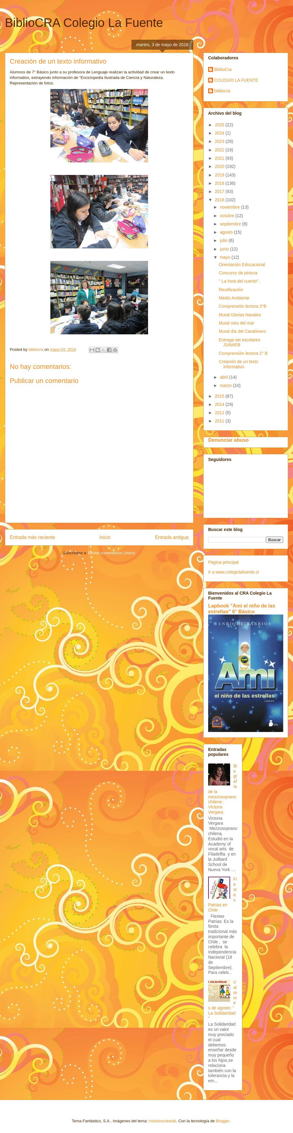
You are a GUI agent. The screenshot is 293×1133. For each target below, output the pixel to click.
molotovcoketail (162, 1121)
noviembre (230, 207)
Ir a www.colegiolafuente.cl (233, 572)
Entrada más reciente (32, 537)
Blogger (222, 1121)
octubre (227, 215)
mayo (225, 257)
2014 (220, 404)
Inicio (104, 537)
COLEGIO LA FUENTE (236, 80)
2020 (220, 166)
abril (224, 377)
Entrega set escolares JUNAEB (239, 342)
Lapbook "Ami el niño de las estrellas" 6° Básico (241, 608)
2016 (220, 199)
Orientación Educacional (242, 264)
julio (224, 240)
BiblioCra (223, 69)
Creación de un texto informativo (238, 364)
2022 (220, 149)
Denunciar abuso (228, 440)
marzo (226, 385)
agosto (227, 232)
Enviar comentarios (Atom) (111, 553)
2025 (220, 124)
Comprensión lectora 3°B (242, 306)
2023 (220, 141)
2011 (220, 420)
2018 (220, 183)
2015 (220, 396)
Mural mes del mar (236, 323)
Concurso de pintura (238, 272)
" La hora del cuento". (239, 281)
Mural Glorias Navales (240, 314)
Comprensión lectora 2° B (243, 353)
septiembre (231, 223)
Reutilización (231, 289)
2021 (220, 158)
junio (225, 249)
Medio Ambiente (234, 297)
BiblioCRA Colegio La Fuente (84, 22)
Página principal (223, 562)
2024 (220, 133)
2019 (220, 175)
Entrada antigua (172, 537)
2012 (220, 412)
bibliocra (222, 90)
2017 (220, 191)
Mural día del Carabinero (242, 331)
